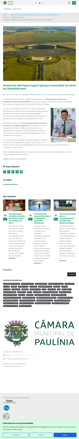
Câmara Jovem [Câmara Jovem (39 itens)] (23, 286)
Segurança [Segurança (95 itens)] (37, 292)
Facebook (4, 171)
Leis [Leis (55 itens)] (59, 289)
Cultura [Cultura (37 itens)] (6, 286)
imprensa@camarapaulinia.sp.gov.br (23, 355)
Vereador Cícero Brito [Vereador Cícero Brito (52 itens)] (59, 295)
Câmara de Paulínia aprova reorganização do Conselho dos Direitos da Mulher (67, 218)
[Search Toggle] (69, 3)
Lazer (55, 94)
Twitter (8, 171)
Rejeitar (41, 435)
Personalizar (16, 435)
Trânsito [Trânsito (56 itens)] (30, 295)
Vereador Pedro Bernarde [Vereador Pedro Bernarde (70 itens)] (60, 303)
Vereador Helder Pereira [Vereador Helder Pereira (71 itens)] (62, 300)
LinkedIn (12, 171)
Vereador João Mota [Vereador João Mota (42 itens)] (26, 303)
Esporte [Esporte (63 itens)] (64, 286)
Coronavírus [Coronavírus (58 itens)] (69, 284)
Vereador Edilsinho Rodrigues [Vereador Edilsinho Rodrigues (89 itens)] (46, 297)
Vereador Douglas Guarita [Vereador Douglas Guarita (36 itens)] (12, 297)
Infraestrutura (49, 94)
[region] (39, 429)
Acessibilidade (7, 9)
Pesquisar (7, 270)
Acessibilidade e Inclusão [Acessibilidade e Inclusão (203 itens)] (11, 284)
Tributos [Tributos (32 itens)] (21, 295)
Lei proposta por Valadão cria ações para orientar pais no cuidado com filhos (17, 218)
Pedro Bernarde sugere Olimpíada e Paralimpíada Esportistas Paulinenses (42, 218)
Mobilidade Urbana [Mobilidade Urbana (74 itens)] (9, 292)
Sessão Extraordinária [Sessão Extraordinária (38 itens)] (50, 292)
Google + (17, 171)
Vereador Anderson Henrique (66, 94)
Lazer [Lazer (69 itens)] (44, 289)
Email (21, 171)
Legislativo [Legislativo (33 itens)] (51, 289)
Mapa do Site (17, 9)
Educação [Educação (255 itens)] (33, 286)
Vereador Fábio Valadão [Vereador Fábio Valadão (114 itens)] (27, 300)
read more (12, 258)
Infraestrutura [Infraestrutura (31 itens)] (35, 289)
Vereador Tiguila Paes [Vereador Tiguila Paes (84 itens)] (10, 306)
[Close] (77, 422)
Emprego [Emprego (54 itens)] (57, 286)
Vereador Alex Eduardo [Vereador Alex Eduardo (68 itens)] (42, 295)
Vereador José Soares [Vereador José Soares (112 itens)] (11, 303)
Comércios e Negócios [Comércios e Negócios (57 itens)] (56, 284)
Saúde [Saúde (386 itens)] (29, 292)
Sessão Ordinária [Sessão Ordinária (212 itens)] (65, 292)
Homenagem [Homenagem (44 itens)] (16, 289)
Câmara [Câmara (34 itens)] (14, 286)
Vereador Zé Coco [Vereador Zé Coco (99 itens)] (25, 306)
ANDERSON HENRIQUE (29, 94)
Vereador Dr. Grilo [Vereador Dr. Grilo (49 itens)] (29, 297)
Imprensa (39, 94)
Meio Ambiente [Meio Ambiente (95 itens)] (66, 289)
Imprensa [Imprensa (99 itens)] (25, 289)
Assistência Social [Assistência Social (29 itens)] (27, 284)
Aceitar (65, 435)
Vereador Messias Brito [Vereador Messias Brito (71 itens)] (42, 303)
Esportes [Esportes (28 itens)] (7, 289)
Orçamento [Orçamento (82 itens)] (21, 292)
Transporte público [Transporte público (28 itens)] (10, 295)
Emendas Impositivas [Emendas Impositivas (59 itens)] (45, 286)
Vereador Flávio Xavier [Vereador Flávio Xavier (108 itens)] (65, 297)
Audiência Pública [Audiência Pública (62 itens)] (41, 284)
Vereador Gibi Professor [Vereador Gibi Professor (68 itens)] (44, 300)
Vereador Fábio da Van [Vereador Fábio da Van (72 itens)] (10, 300)
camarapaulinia (10, 184)
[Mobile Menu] (74, 3)
